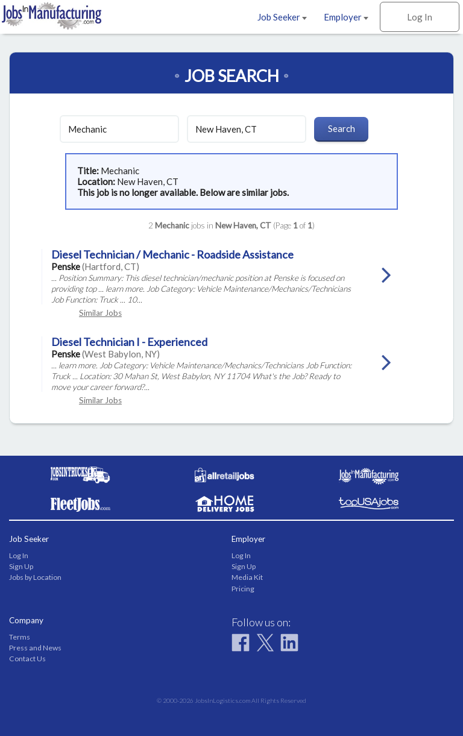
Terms (19, 636)
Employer (346, 16)
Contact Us (27, 658)
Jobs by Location (35, 577)
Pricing (243, 588)
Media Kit (247, 577)
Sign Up (21, 566)
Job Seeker (282, 16)
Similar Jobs (100, 313)
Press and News (35, 647)
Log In (419, 16)
